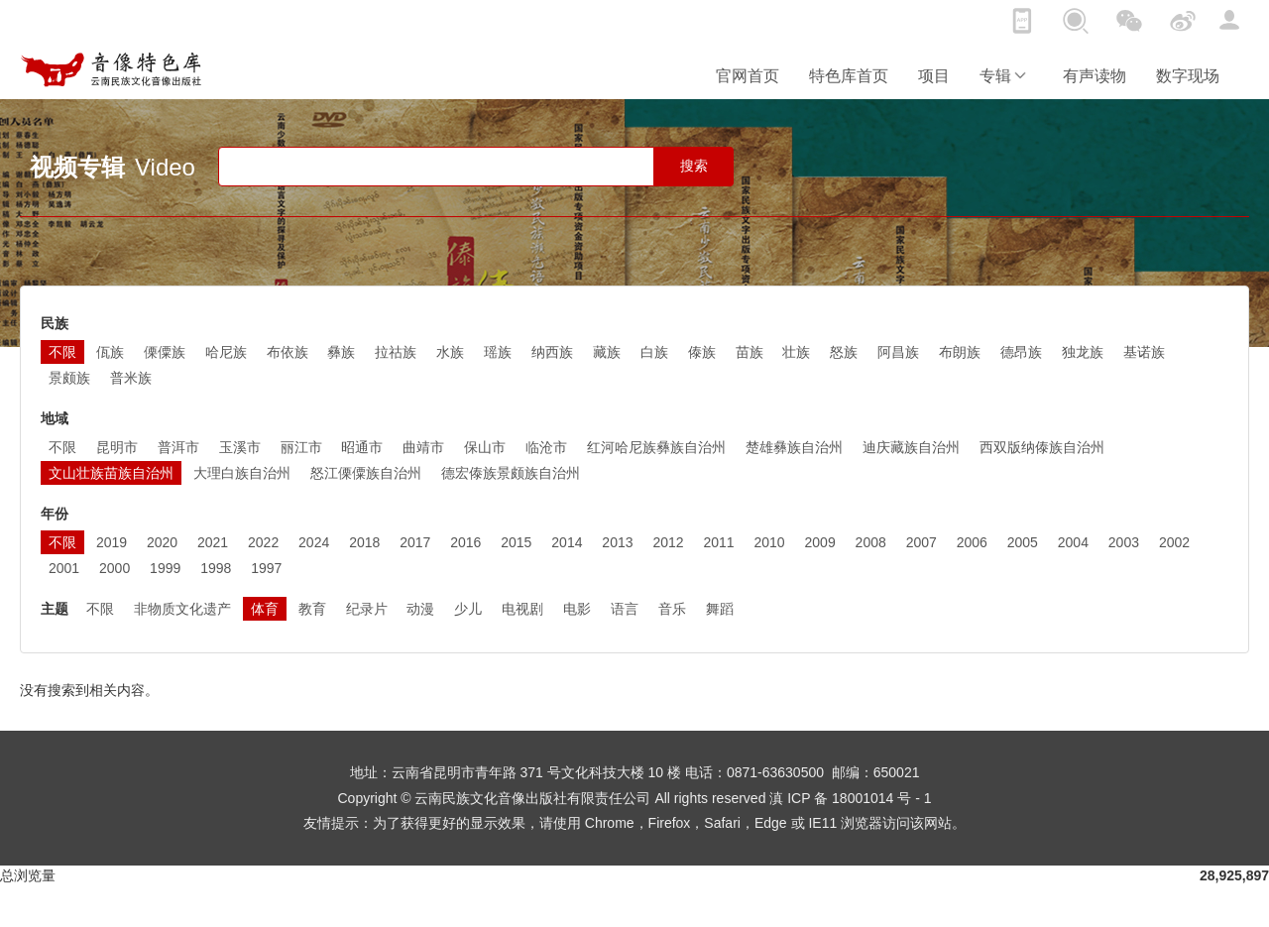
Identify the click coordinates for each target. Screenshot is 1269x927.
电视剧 (522, 609)
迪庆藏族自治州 (911, 447)
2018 (364, 542)
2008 (871, 542)
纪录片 (367, 609)
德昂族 (1021, 352)
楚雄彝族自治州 (794, 447)
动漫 (420, 609)
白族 (654, 352)
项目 (934, 75)
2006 (972, 542)
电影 (577, 609)
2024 (313, 542)
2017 (415, 542)
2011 (718, 542)
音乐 (672, 609)
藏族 (607, 352)
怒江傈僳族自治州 (365, 473)
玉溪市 (240, 447)
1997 (266, 568)
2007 (921, 542)
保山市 (485, 447)
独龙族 (1082, 352)
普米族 (131, 378)
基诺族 (1144, 352)
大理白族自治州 (241, 473)
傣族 (702, 352)
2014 (566, 542)
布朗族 (960, 352)
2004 (1073, 542)
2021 (212, 542)
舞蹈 (720, 609)
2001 (64, 568)
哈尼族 (226, 352)
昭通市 (362, 447)
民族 (54, 323)
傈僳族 (164, 352)
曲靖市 (423, 447)
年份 (54, 513)
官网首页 (747, 75)
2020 (162, 542)
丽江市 (301, 447)
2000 (114, 568)
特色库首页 (848, 75)
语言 (624, 609)
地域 (54, 418)
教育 (312, 609)
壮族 (796, 352)
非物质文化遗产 (182, 609)
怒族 (844, 352)
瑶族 (498, 352)
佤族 (110, 352)
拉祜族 (395, 352)
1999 (165, 568)
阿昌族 (898, 352)
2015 (516, 542)
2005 (1022, 542)
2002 (1174, 542)
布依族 (287, 352)
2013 (617, 542)
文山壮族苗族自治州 (111, 473)
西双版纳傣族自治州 (1042, 447)
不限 (62, 352)
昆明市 (117, 447)
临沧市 (546, 447)
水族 (450, 352)
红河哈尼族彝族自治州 (656, 447)
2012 (667, 542)
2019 (111, 542)
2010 (769, 542)
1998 (215, 568)
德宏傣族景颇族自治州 (510, 473)
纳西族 (552, 352)
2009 (820, 542)
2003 (1123, 542)
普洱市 (178, 447)
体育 (265, 609)
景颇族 (69, 378)
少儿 (468, 609)
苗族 (749, 352)
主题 (54, 609)
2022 (263, 542)
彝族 (341, 352)
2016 (465, 542)
